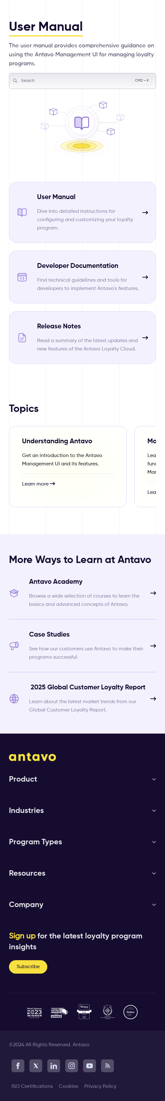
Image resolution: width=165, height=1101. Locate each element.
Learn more (38, 484)
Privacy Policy (100, 1086)
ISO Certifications (32, 1086)
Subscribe (28, 966)
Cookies (68, 1086)
